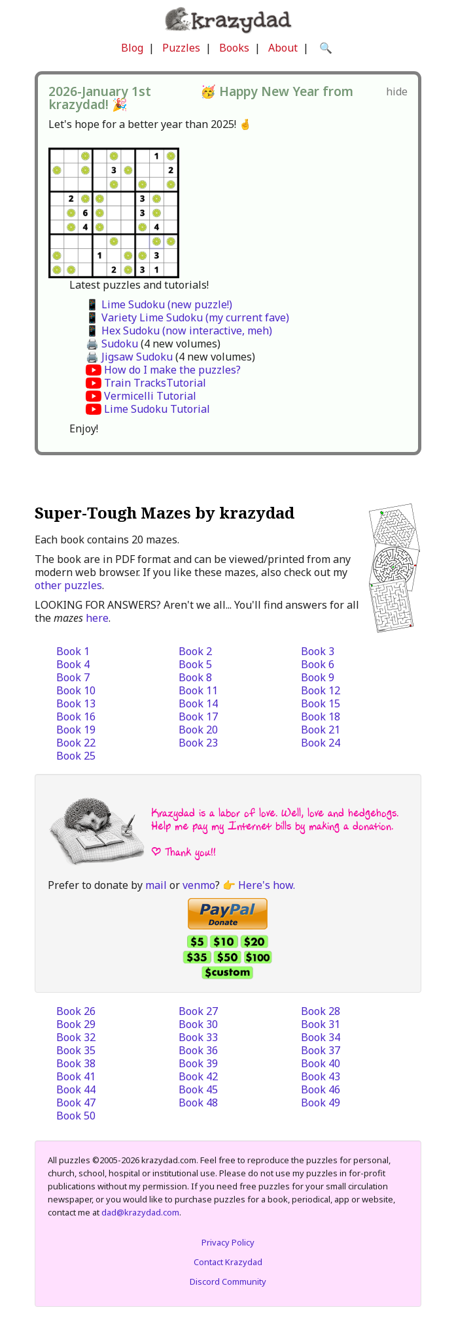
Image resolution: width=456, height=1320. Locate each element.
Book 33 (198, 1037)
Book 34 (320, 1037)
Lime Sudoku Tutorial (157, 409)
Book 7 (73, 677)
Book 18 (320, 716)
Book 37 (320, 1050)
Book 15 (320, 703)
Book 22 (76, 742)
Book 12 (320, 690)
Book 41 (76, 1076)
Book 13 (76, 703)
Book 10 (76, 690)
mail (156, 885)
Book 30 (198, 1024)
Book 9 (317, 677)
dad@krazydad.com (140, 1212)
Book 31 (320, 1024)
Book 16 (76, 716)
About (283, 47)
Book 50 (76, 1115)
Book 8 (195, 677)
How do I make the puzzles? (172, 369)
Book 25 (76, 756)
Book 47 (76, 1102)
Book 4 (73, 664)
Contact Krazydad (228, 1262)
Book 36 (198, 1050)
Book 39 (198, 1063)
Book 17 (198, 716)
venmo (199, 885)
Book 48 (198, 1102)
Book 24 (320, 742)
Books (234, 47)
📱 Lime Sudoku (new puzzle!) (159, 304)
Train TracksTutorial (155, 383)
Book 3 (317, 651)
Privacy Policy (228, 1242)
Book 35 (76, 1050)
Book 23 (198, 742)
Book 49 (320, 1102)
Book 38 (76, 1063)
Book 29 (76, 1024)
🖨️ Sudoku (112, 343)
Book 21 (320, 729)
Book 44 (76, 1089)
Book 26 (76, 1011)
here (97, 618)
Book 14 (198, 703)
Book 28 (320, 1011)
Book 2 (195, 651)
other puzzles (68, 585)
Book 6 (317, 664)
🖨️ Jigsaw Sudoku (129, 356)
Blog (132, 47)
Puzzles (181, 47)
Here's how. (266, 885)
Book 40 (320, 1063)
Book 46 (320, 1089)
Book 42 (198, 1076)
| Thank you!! (183, 852)
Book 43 (320, 1076)
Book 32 (76, 1037)
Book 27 (198, 1011)
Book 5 (195, 664)
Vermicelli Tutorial (150, 396)
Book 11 (198, 690)
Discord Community (228, 1281)
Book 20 (198, 729)
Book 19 (76, 729)
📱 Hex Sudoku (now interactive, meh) (179, 330)
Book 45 (198, 1089)
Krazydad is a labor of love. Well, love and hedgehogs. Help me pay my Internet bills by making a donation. (274, 819)
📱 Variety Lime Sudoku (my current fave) (187, 317)
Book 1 (73, 651)
